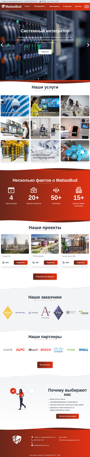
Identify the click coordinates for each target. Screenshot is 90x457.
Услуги (27, 6)
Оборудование (39, 6)
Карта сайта (63, 437)
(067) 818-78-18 (32, 1)
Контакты (78, 6)
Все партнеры (45, 365)
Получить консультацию (67, 416)
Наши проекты (54, 6)
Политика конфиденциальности (69, 440)
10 (56, 267)
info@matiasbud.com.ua (41, 445)
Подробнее (45, 52)
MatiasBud (11, 6)
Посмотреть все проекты (45, 277)
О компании (67, 6)
